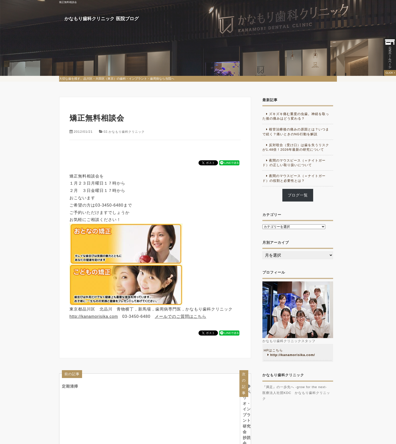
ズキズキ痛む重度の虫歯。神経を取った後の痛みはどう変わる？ (295, 116)
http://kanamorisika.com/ (292, 355)
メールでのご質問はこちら (180, 316)
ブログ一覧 (298, 195)
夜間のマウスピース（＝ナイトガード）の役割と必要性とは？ (294, 178)
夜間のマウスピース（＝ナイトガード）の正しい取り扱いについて (294, 163)
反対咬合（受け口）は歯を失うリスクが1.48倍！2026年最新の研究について (295, 147)
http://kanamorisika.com (93, 316)
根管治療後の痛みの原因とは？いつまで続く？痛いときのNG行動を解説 (295, 131)
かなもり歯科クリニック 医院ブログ (118, 30)
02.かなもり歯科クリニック (126, 132)
